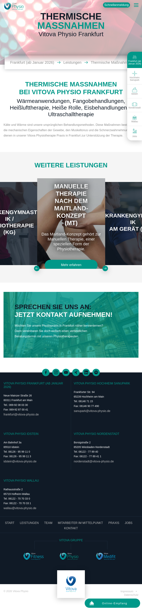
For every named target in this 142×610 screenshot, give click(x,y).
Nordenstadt (135, 105)
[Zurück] (37, 268)
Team (48, 522)
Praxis (113, 522)
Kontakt (71, 528)
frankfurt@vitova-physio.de (21, 414)
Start (9, 522)
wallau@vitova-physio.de (20, 508)
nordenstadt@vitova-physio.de (94, 461)
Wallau (134, 119)
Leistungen (75, 62)
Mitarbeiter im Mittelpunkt (80, 522)
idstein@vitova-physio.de (20, 461)
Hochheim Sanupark (135, 76)
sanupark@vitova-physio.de (92, 411)
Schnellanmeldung (116, 4)
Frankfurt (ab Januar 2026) (134, 59)
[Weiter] (105, 268)
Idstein (134, 91)
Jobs (134, 133)
